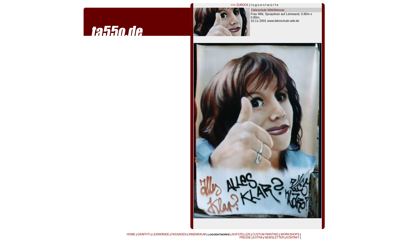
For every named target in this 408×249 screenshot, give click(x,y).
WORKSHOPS (289, 234)
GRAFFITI (143, 234)
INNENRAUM (197, 234)
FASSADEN (178, 234)
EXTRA (257, 237)
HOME (131, 234)
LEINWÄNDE (160, 234)
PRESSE (245, 237)
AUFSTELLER (241, 234)
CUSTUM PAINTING (265, 234)
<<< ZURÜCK (239, 5)
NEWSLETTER (274, 237)
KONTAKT (292, 237)
